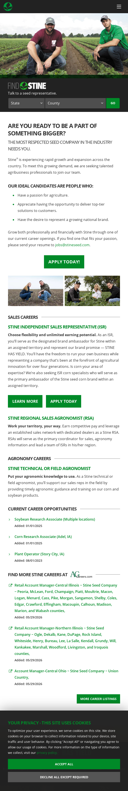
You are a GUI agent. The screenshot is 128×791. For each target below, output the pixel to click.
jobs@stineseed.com (72, 244)
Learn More (25, 401)
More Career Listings (98, 699)
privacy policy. (47, 753)
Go (113, 103)
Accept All (64, 764)
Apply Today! (64, 262)
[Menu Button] (118, 6)
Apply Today (63, 401)
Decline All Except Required (64, 777)
